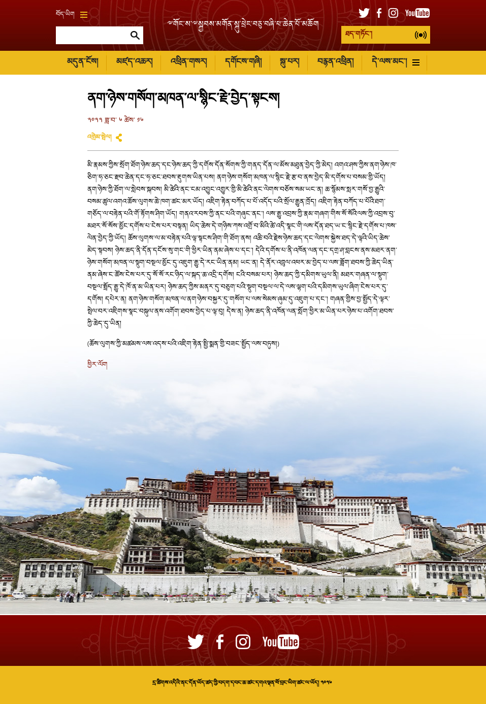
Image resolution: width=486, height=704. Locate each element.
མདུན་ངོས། (82, 62)
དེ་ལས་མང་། (395, 62)
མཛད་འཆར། (134, 62)
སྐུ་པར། (289, 62)
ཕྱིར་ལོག (97, 365)
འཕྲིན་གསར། (189, 62)
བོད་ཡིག (71, 14)
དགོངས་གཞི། (243, 62)
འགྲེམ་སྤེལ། (99, 137)
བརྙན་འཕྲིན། (335, 62)
